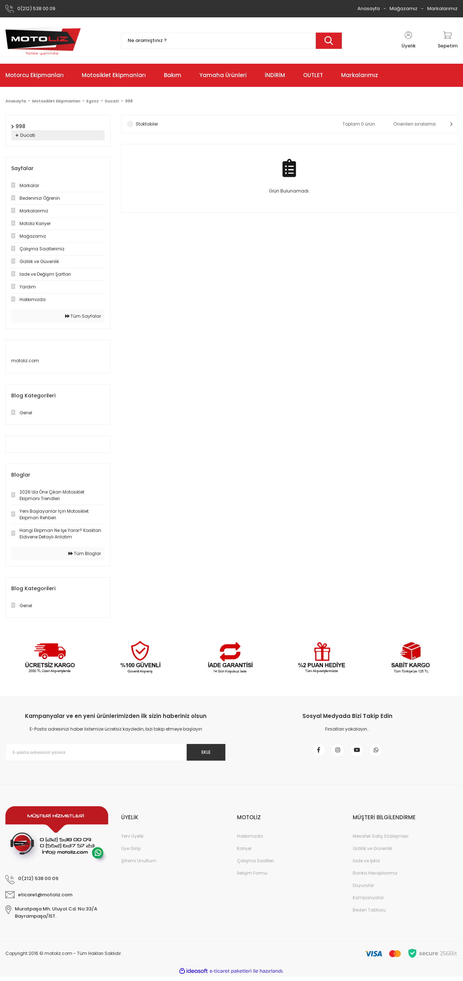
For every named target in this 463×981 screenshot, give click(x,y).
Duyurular (363, 890)
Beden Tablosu (369, 915)
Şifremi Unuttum (138, 865)
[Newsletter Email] (115, 752)
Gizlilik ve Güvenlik (372, 853)
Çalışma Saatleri (255, 865)
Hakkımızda (250, 841)
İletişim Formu (252, 878)
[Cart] (448, 40)
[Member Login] (408, 40)
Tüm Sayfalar (83, 316)
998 (133, 101)
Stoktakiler (147, 124)
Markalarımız (442, 8)
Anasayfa (368, 8)
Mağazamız (403, 8)
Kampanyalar (368, 902)
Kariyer (244, 853)
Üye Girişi (131, 853)
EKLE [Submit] (202, 752)
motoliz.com (25, 361)
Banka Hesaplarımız (375, 878)
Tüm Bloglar (84, 553)
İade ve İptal (366, 865)
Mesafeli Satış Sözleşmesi (380, 841)
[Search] (231, 41)
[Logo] (43, 40)
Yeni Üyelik (132, 841)
